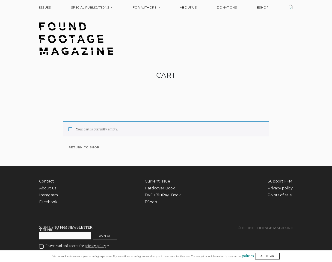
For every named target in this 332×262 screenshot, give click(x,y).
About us (47, 188)
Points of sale (280, 195)
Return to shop (84, 147)
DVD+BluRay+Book (163, 195)
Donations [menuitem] (227, 7)
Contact (46, 181)
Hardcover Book (160, 188)
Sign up (105, 235)
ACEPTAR (267, 256)
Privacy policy (280, 188)
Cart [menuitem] (291, 7)
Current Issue (157, 181)
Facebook (48, 202)
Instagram (48, 195)
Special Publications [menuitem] (90, 7)
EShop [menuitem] (263, 7)
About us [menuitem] (188, 7)
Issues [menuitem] (45, 7)
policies (248, 256)
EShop (151, 202)
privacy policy (95, 246)
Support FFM (280, 181)
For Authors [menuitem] (145, 7)
